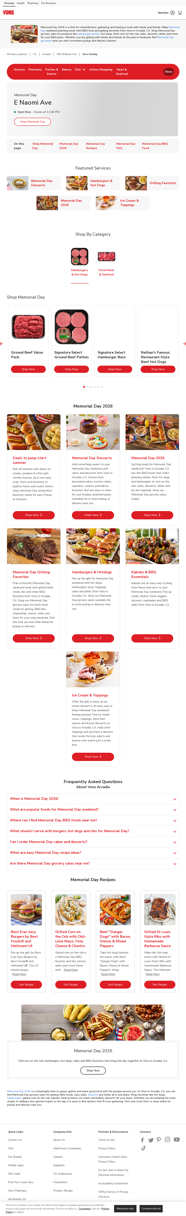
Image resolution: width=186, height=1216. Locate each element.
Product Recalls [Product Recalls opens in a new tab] (63, 1190)
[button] (166, 13)
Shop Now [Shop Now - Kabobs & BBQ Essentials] (158, 638)
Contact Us (15, 1140)
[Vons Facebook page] (143, 1141)
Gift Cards (14, 1174)
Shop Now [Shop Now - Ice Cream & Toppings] (99, 757)
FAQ (10, 1148)
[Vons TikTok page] (143, 1149)
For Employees (62, 1174)
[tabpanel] (28, 341)
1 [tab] (84, 387)
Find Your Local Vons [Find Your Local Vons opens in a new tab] (20, 1182)
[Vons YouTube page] (177, 1141)
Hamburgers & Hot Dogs (105, 183)
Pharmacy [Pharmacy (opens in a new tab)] (33, 3)
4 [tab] (95, 387)
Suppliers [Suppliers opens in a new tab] (59, 1165)
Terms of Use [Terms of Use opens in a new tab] (106, 1140)
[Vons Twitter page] (151, 1141)
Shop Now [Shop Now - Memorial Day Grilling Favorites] (40, 638)
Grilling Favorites (164, 183)
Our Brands (15, 1157)
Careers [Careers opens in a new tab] (58, 1157)
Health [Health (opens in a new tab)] (21, 3)
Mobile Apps (16, 1165)
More (168, 72)
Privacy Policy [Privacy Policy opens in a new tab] (106, 1148)
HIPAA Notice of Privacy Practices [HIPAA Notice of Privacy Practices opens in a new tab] (113, 1194)
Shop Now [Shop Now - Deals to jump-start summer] (40, 515)
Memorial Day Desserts (46, 183)
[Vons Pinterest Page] (159, 1141)
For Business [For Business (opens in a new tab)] (48, 3)
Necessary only (125, 1208)
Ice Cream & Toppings (135, 202)
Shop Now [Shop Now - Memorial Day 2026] (158, 515)
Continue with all (151, 1208)
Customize (85, 1208)
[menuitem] (19, 72)
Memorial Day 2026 (75, 202)
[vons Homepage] (8, 13)
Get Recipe (30, 984)
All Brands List (17, 1199)
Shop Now (34, 369)
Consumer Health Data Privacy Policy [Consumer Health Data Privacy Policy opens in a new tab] (112, 1159)
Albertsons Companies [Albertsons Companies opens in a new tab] (67, 1148)
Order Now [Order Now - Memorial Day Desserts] (99, 515)
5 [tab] (98, 387)
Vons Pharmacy (17, 1190)
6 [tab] (102, 387)
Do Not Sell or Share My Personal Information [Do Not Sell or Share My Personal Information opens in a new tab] (113, 1172)
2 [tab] (88, 387)
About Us (59, 1140)
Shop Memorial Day (32, 122)
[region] (93, 1209)
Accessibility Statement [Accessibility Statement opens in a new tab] (113, 1183)
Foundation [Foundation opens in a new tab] (60, 1182)
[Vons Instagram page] (168, 1141)
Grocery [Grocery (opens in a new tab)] (9, 3)
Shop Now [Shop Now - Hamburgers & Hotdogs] (99, 638)
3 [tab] (91, 387)
